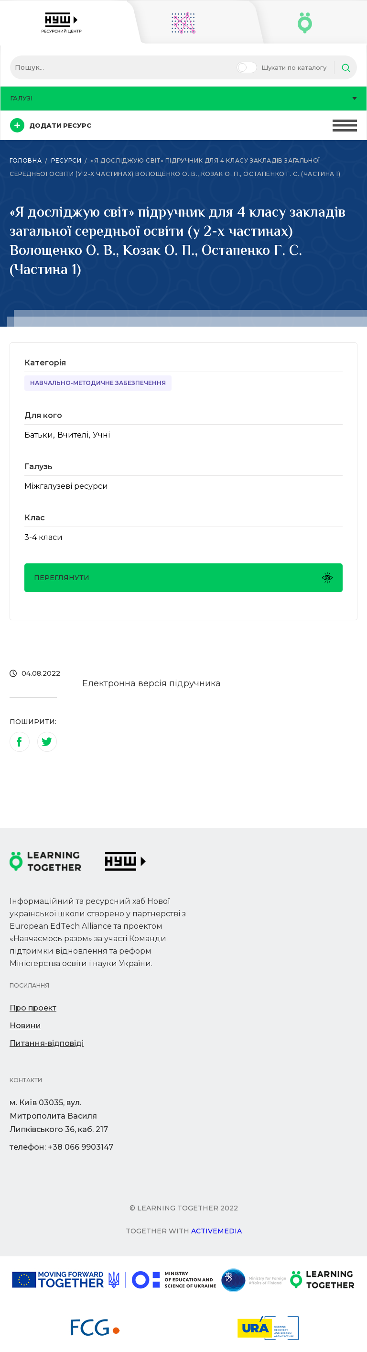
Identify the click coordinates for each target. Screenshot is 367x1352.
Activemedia (216, 1231)
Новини (25, 1025)
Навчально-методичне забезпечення (98, 382)
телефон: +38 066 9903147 (61, 1147)
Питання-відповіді (47, 1043)
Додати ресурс (50, 125)
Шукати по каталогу (293, 67)
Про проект (33, 1007)
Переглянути (183, 577)
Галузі (183, 98)
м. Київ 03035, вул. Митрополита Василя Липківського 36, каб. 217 (59, 1116)
